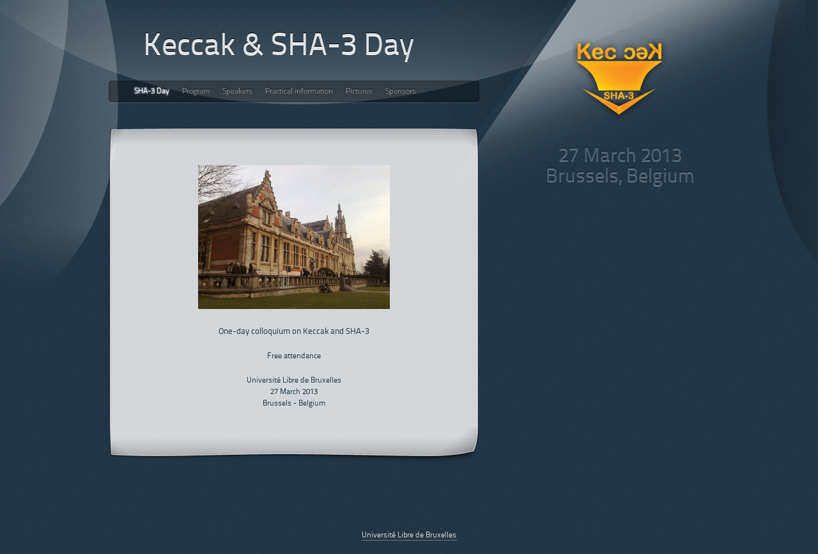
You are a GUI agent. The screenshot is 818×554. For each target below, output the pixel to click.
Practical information (299, 91)
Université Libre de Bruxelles (409, 535)
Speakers (237, 91)
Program (196, 91)
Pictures (359, 91)
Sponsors (400, 91)
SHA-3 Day (151, 91)
